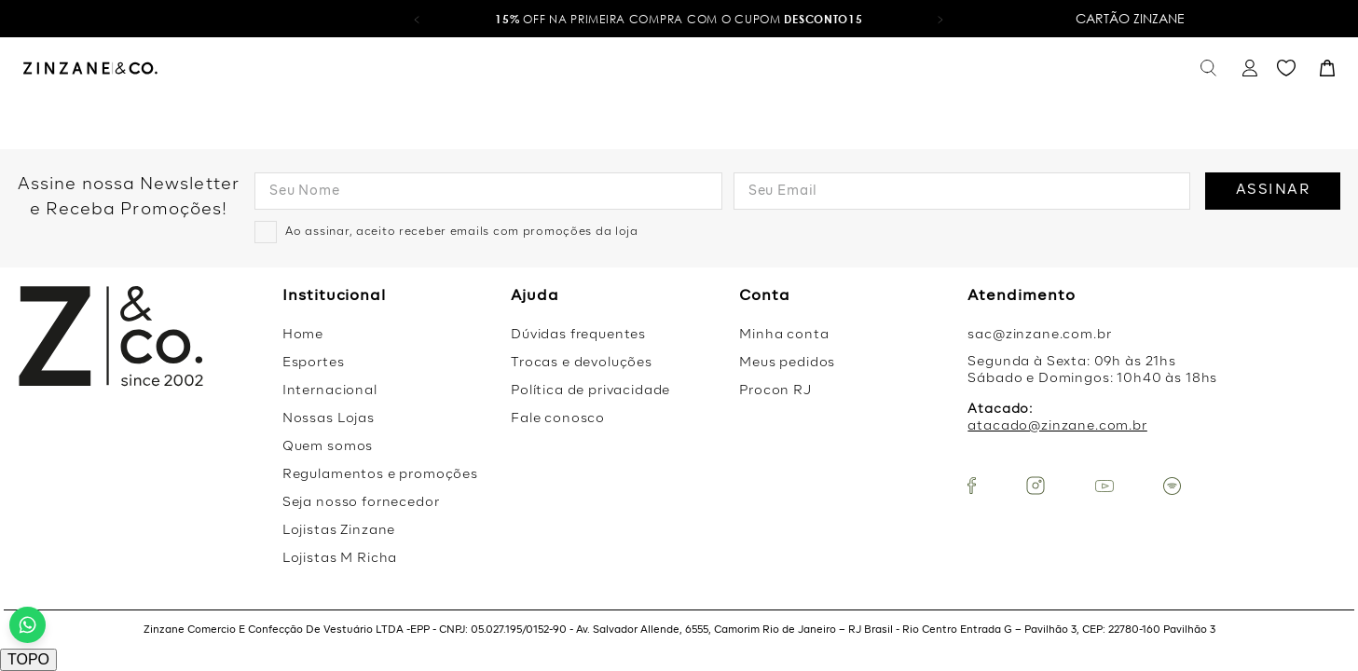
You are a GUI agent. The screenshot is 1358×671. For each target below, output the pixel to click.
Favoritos (1286, 68)
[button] (417, 19)
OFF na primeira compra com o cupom (678, 19)
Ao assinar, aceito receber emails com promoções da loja (461, 232)
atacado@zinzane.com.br (1056, 425)
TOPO (28, 659)
